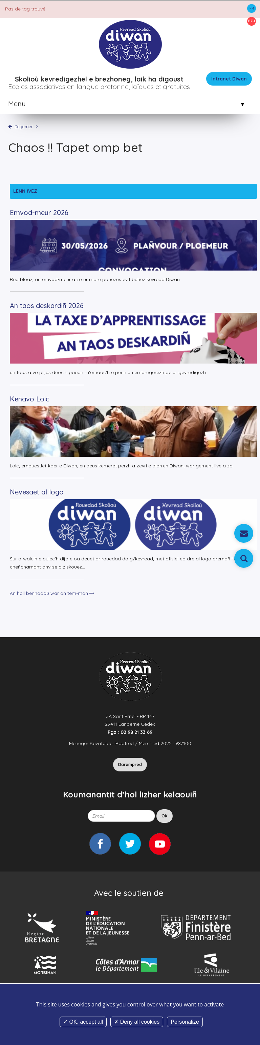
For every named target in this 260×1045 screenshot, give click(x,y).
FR (252, 8)
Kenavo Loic (29, 399)
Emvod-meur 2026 (39, 212)
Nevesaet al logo (37, 492)
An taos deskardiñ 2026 (47, 305)
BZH (251, 21)
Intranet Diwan (229, 79)
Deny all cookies (136, 1022)
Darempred (130, 764)
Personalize (185, 1022)
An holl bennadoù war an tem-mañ (52, 593)
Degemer (24, 126)
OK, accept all (83, 1022)
